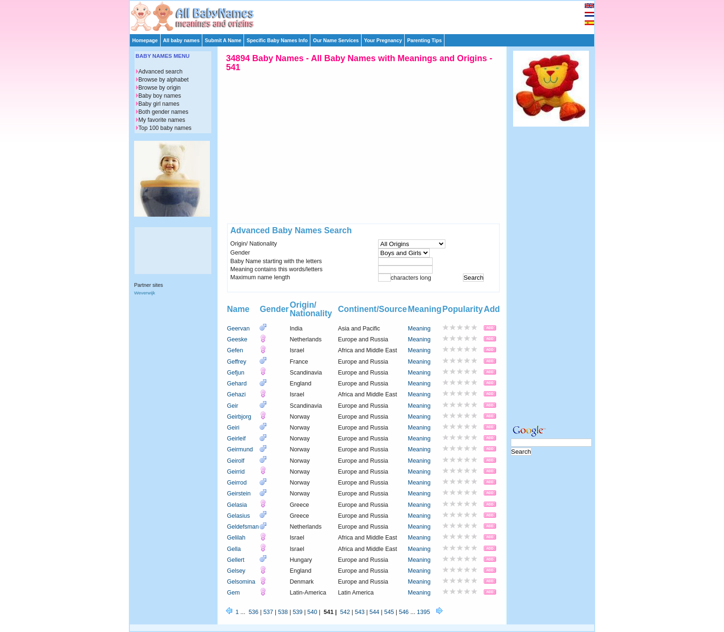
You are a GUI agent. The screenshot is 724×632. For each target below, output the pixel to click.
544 (375, 612)
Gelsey (236, 571)
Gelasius (238, 516)
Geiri (233, 427)
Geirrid (235, 471)
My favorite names (161, 120)
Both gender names (163, 112)
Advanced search (160, 71)
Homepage (145, 40)
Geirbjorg (239, 416)
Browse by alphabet (163, 79)
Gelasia (237, 505)
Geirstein (239, 493)
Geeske (237, 339)
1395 (423, 612)
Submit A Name (223, 40)
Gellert (235, 560)
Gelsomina (241, 581)
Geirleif (236, 438)
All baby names (181, 40)
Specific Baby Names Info (277, 40)
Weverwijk (144, 292)
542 (345, 612)
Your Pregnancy (383, 40)
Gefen (235, 350)
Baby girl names (159, 104)
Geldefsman (243, 526)
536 (254, 612)
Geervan (238, 328)
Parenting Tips (424, 40)
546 (404, 612)
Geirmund (240, 449)
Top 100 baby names (164, 128)
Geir (232, 406)
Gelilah (236, 537)
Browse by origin (159, 87)
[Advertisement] (366, 15)
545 (389, 612)
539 (298, 612)
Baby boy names (159, 95)
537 (268, 612)
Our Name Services (336, 40)
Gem (233, 592)
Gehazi (236, 394)
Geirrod (237, 482)
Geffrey (236, 361)
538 (283, 612)
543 (360, 612)
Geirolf (235, 461)
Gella (234, 549)
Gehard (237, 383)
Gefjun (235, 372)
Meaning (419, 328)
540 (312, 612)
